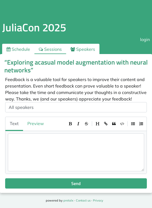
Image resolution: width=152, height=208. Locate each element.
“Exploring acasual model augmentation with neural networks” (76, 66)
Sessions (50, 49)
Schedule (18, 49)
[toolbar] (106, 124)
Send (76, 183)
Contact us (83, 200)
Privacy (98, 200)
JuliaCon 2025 (34, 27)
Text (14, 123)
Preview (35, 123)
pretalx (68, 200)
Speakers (82, 49)
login (145, 39)
